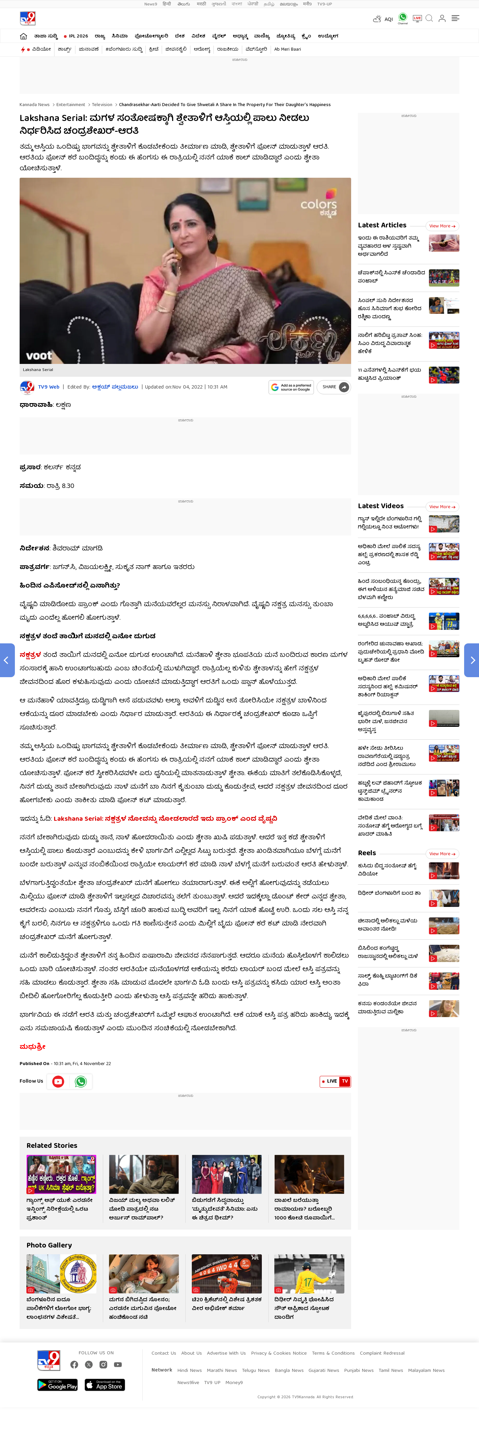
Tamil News (391, 1370)
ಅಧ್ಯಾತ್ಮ (240, 36)
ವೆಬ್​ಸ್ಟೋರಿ (256, 50)
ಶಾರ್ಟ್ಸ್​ (65, 50)
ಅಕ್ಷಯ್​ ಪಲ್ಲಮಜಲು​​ (115, 387)
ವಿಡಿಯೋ (41, 50)
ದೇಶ (180, 36)
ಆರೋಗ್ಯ (202, 50)
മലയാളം (289, 4)
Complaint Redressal (382, 1353)
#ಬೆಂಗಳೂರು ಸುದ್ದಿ (124, 50)
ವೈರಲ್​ (219, 36)
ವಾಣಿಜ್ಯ (262, 36)
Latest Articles (382, 225)
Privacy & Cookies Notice (279, 1353)
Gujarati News (324, 1370)
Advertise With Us (226, 1353)
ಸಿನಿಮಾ (120, 36)
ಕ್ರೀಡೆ (153, 50)
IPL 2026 (78, 36)
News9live (188, 1383)
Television (101, 105)
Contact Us (164, 1353)
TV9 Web (49, 388)
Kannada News (35, 105)
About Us (191, 1353)
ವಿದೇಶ (198, 36)
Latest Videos (381, 506)
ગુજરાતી (218, 4)
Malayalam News (426, 1370)
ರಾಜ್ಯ (100, 36)
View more (442, 226)
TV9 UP (212, 1383)
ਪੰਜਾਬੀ (253, 4)
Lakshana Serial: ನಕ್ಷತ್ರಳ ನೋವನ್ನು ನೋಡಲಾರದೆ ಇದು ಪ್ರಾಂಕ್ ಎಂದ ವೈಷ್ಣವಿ (165, 819)
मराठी (201, 4)
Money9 (234, 1383)
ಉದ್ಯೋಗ (328, 36)
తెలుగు (184, 4)
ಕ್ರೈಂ (306, 36)
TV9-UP (324, 4)
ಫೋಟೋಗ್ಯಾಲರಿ (151, 36)
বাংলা (237, 4)
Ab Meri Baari (287, 50)
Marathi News (222, 1370)
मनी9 (307, 4)
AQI (389, 20)
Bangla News (289, 1370)
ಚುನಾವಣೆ (88, 50)
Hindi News (189, 1370)
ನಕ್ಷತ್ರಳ (30, 655)
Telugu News (256, 1370)
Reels (367, 853)
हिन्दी (167, 4)
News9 (150, 4)
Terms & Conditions (333, 1353)
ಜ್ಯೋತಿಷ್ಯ (285, 36)
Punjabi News (359, 1370)
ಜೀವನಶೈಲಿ (176, 50)
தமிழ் (269, 4)
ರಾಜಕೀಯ (227, 50)
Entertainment (70, 105)
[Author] (27, 387)
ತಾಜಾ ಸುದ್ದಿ (45, 36)
